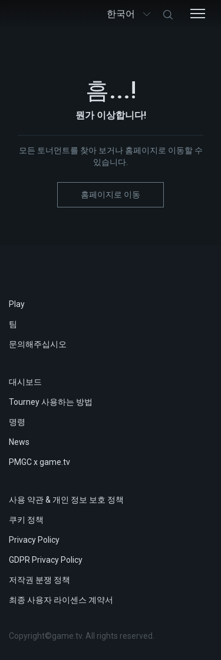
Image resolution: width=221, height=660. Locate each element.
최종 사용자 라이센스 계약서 (61, 600)
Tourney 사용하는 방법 (51, 402)
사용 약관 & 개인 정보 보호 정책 (66, 499)
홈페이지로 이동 (110, 194)
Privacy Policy (34, 539)
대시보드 (25, 382)
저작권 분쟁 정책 (39, 580)
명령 (17, 422)
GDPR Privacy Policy (46, 560)
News (19, 442)
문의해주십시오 (38, 344)
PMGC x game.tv (39, 462)
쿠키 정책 (26, 519)
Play (17, 304)
